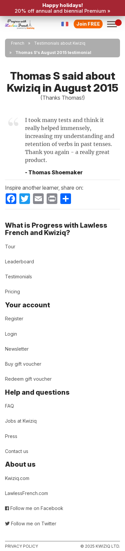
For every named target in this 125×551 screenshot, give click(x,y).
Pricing (12, 291)
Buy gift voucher (23, 364)
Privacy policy (21, 546)
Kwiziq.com (17, 478)
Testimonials (18, 276)
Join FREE (88, 24)
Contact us (16, 451)
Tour (10, 246)
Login (11, 334)
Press (11, 436)
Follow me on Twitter (30, 523)
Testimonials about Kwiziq (59, 43)
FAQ (9, 406)
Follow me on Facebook (34, 508)
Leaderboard (19, 261)
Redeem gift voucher (28, 379)
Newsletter (17, 349)
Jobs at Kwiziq (21, 421)
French (17, 43)
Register (14, 318)
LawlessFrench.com (26, 493)
